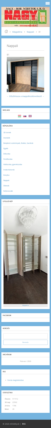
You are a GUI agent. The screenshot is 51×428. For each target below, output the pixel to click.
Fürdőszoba (7, 159)
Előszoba (6, 154)
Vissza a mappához (23, 96)
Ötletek (6, 186)
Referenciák (8, 191)
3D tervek (7, 132)
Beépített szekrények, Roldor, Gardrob (18, 143)
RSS (24, 424)
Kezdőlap (6, 31)
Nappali (30, 32)
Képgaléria (17, 32)
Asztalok (6, 138)
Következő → (38, 96)
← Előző (10, 96)
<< (6, 361)
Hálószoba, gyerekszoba (12, 164)
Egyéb (5, 148)
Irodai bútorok (9, 170)
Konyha (6, 175)
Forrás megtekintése (15, 380)
